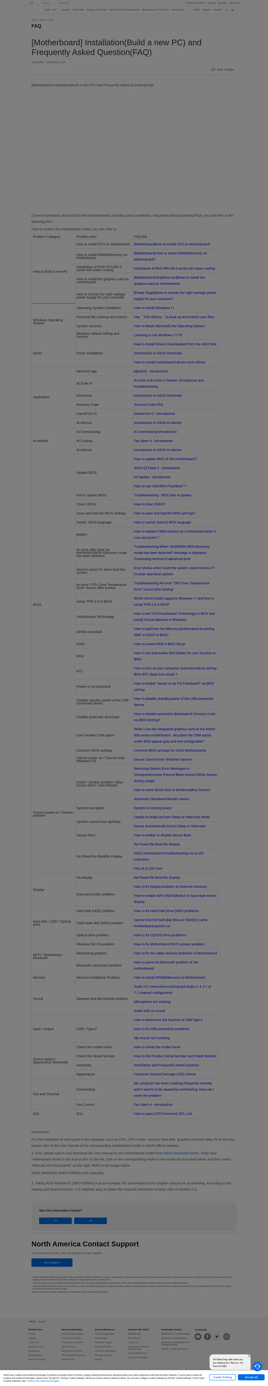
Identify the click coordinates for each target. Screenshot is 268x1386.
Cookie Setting (222, 1377)
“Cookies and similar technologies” (43, 1381)
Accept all (251, 1377)
